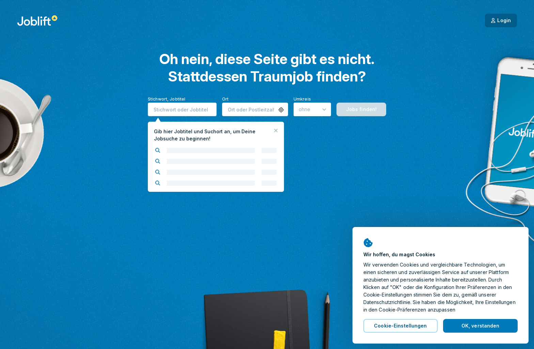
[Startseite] (37, 20)
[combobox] (182, 109)
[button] (281, 110)
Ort (225, 99)
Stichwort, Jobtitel (166, 99)
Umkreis (302, 99)
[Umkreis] (312, 109)
